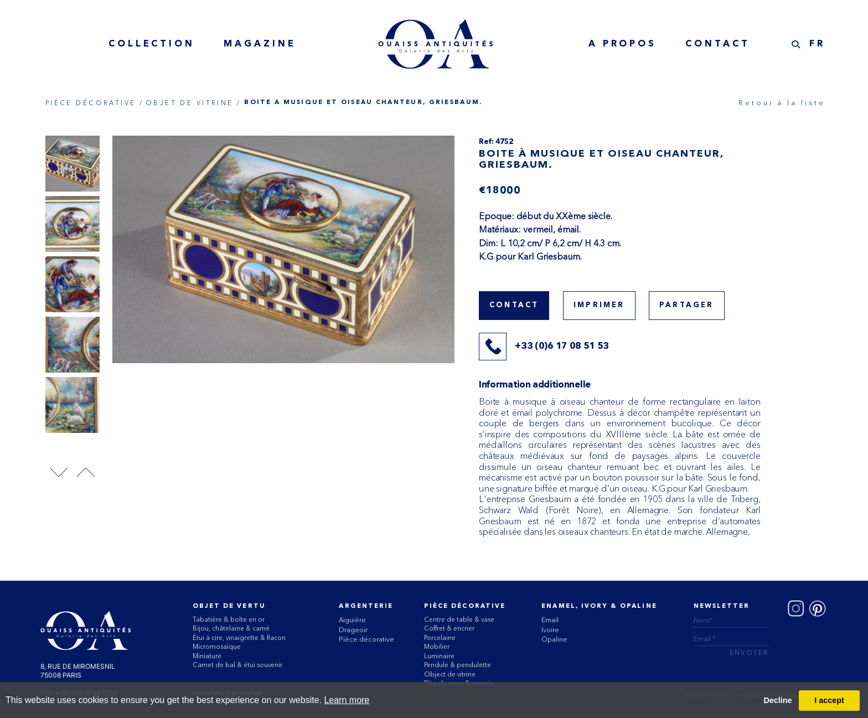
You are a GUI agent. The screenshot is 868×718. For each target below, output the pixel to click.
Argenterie (366, 606)
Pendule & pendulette (457, 665)
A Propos (622, 44)
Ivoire (550, 630)
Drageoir (353, 630)
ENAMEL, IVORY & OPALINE (599, 606)
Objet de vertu (229, 606)
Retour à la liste (781, 102)
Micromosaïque (217, 646)
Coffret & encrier (449, 628)
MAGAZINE (260, 44)
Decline (777, 700)
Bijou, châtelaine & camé (231, 628)
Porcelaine (440, 638)
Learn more (346, 700)
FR (817, 44)
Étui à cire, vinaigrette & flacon (239, 638)
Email (550, 620)
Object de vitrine (450, 674)
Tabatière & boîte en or (229, 619)
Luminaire (439, 656)
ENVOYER (749, 653)
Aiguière (352, 620)
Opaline (554, 639)
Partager (686, 305)
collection (151, 44)
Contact (717, 44)
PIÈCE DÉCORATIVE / (94, 103)
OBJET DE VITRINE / (193, 103)
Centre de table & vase (459, 619)
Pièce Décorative (464, 606)
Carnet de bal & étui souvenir (237, 665)
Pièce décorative (366, 639)
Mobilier (437, 646)
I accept (829, 700)
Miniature (207, 656)
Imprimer (599, 305)
